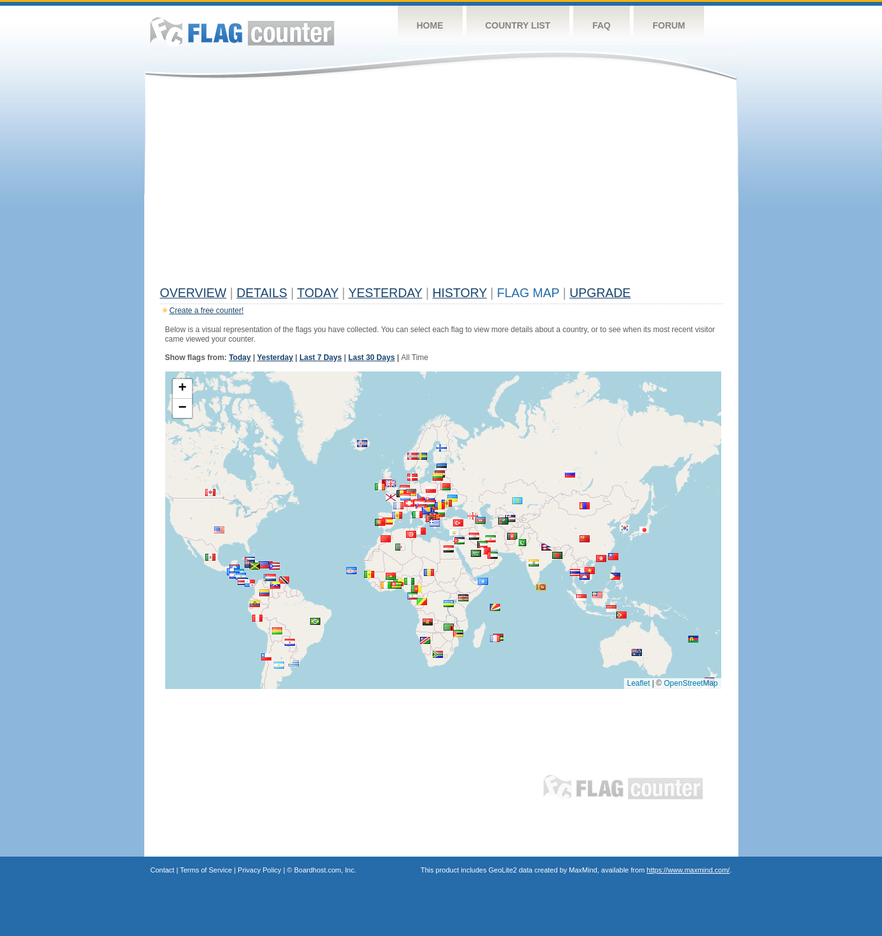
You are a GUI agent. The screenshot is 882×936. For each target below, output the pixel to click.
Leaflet (638, 683)
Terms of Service (206, 870)
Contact (163, 870)
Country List (518, 25)
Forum (669, 25)
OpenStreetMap (691, 683)
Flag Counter (242, 31)
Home (430, 25)
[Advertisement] (441, 185)
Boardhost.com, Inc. (325, 870)
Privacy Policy (259, 870)
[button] (290, 642)
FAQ (601, 25)
